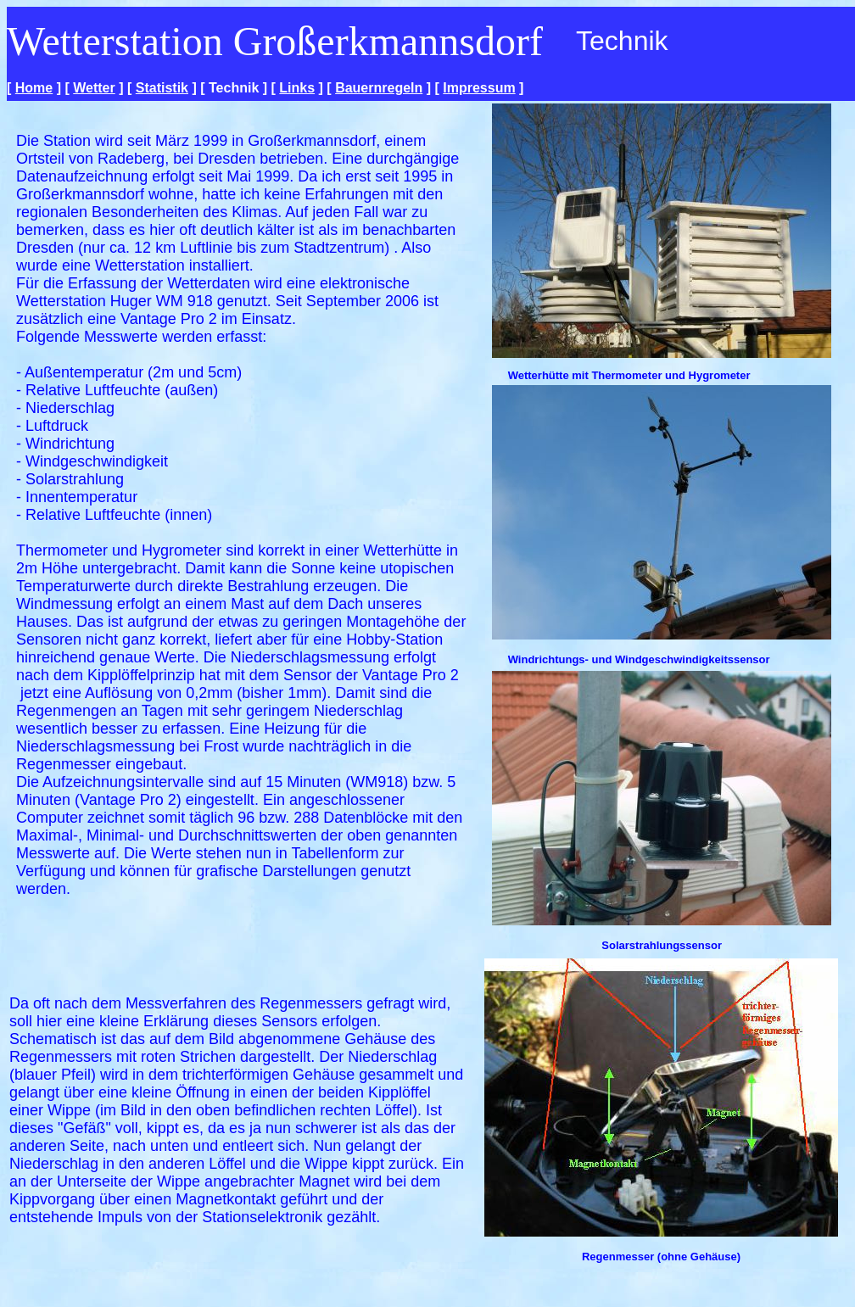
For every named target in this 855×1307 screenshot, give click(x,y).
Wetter (94, 88)
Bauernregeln (378, 88)
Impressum (479, 88)
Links (297, 88)
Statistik (162, 88)
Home (34, 88)
